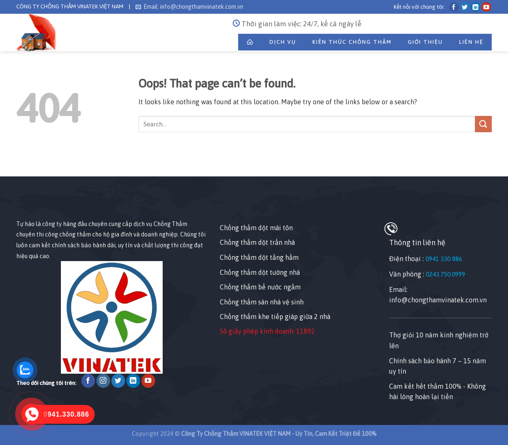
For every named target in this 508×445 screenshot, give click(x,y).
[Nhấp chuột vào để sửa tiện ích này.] (24, 204)
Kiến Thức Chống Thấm (352, 42)
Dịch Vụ (282, 42)
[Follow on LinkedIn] (475, 7)
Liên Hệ (471, 42)
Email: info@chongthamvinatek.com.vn (189, 6)
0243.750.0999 (445, 274)
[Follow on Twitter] (465, 7)
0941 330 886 (443, 258)
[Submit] (483, 124)
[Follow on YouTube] (486, 7)
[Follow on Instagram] (103, 381)
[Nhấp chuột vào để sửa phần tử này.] (8, 161)
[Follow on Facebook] (454, 7)
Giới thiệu (425, 42)
